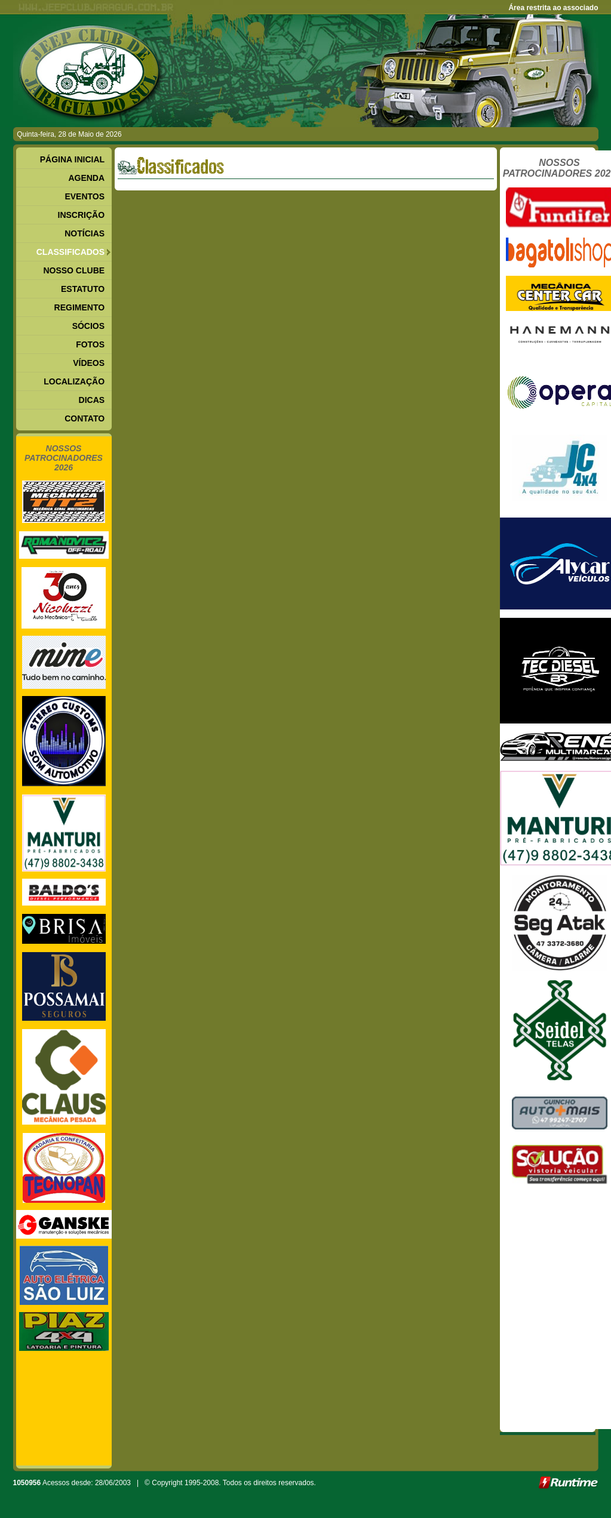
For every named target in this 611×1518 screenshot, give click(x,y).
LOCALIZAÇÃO (74, 381)
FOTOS (90, 344)
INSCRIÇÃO (81, 215)
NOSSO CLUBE (74, 270)
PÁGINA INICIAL (72, 159)
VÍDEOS (89, 363)
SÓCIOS (88, 326)
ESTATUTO (83, 289)
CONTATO (85, 418)
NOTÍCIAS (85, 233)
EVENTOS (85, 196)
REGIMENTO (79, 307)
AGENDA (86, 178)
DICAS (92, 400)
